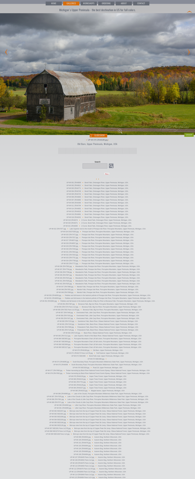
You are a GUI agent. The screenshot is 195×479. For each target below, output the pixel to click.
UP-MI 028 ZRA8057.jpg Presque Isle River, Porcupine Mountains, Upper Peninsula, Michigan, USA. (97, 243)
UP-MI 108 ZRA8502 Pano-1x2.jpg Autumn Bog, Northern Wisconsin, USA (97, 460)
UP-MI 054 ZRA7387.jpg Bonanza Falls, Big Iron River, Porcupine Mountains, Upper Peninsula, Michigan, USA (97, 304)
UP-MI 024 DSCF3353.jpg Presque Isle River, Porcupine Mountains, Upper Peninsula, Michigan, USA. (97, 232)
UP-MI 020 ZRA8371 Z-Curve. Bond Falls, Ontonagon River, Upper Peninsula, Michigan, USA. (97, 223)
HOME (53, 3)
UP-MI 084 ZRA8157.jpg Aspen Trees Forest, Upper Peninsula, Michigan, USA (97, 388)
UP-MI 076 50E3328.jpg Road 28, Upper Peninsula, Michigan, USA (97, 368)
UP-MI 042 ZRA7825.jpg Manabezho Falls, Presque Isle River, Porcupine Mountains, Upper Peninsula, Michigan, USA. (97, 284)
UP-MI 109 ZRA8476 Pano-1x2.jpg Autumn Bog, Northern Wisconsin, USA (97, 463)
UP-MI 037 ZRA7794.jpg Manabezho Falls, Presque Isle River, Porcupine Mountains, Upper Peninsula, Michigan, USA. (97, 269)
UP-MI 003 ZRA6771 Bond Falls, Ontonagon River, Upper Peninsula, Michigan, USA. (97, 188)
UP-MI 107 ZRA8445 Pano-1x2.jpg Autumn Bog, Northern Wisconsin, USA (97, 457)
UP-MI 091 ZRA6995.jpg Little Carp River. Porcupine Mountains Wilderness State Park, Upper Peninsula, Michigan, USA (97, 408)
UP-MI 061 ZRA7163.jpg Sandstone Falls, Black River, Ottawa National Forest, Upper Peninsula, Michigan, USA (97, 324)
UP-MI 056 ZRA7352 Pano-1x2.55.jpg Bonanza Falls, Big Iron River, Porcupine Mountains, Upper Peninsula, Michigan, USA (97, 310)
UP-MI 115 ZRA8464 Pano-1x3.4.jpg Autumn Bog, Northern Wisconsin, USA (97, 478)
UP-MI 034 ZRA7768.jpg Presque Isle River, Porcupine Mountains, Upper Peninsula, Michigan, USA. (97, 261)
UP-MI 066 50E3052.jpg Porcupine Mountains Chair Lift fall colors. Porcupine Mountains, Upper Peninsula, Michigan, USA (97, 339)
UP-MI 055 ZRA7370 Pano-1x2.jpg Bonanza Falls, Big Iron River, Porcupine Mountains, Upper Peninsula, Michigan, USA (97, 307)
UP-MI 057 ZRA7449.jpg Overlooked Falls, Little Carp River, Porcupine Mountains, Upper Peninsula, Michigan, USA (97, 313)
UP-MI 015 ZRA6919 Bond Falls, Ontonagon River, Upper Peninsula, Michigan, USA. (97, 211)
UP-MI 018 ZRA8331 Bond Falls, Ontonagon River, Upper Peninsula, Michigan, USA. (97, 217)
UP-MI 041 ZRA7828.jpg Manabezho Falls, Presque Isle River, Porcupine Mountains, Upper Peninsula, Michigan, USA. (97, 281)
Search (97, 162)
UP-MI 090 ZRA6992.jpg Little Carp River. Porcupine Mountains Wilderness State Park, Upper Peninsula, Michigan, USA (97, 405)
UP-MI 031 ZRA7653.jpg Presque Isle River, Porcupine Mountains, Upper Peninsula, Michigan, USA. (97, 252)
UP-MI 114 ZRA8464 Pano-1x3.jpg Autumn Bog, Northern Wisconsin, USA (97, 475)
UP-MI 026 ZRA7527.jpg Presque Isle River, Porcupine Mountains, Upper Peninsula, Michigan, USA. (97, 237)
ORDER (189, 135)
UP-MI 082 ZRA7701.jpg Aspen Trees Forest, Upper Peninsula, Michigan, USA (97, 382)
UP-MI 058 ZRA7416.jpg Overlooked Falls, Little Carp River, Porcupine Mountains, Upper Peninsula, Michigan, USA (97, 316)
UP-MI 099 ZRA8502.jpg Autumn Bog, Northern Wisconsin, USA (97, 437)
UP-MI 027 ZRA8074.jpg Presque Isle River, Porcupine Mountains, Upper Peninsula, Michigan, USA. (97, 240)
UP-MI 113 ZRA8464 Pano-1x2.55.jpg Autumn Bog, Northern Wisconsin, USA (97, 472)
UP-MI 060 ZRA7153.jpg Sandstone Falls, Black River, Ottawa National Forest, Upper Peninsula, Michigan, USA (97, 321)
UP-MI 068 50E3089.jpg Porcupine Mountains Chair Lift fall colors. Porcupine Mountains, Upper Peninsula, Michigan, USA (97, 344)
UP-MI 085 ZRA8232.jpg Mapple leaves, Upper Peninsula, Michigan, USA (97, 391)
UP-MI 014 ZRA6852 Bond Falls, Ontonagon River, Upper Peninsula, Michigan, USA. (97, 209)
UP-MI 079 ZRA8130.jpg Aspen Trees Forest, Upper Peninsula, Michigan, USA (97, 376)
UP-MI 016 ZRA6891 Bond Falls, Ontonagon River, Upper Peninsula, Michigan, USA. (97, 214)
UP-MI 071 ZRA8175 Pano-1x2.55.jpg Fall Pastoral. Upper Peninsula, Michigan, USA (98, 353)
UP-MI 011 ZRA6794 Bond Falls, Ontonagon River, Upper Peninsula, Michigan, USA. (97, 206)
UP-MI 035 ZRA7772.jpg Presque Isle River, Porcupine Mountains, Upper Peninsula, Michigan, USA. (97, 263)
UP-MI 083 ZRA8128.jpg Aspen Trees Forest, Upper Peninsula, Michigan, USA (97, 385)
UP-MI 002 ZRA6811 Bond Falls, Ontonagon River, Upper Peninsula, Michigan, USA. (97, 185)
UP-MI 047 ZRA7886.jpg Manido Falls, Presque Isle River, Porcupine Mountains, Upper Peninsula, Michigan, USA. (97, 287)
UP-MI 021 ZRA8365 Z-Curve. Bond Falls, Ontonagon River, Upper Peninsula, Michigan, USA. (97, 226)
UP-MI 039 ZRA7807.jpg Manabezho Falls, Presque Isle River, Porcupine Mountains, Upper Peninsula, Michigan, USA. (97, 275)
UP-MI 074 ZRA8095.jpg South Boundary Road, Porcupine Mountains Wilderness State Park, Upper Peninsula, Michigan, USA (97, 362)
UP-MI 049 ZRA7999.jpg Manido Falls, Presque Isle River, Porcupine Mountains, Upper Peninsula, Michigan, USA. (97, 292)
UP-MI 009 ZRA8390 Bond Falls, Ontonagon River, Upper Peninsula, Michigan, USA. (97, 203)
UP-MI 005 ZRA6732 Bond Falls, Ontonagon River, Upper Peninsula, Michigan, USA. (97, 194)
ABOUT (124, 3)
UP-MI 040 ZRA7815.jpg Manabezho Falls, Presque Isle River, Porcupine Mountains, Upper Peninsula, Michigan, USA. (97, 278)
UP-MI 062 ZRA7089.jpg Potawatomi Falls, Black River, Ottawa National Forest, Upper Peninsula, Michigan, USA (97, 327)
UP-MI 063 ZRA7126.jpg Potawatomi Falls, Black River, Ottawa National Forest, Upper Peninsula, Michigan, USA (97, 330)
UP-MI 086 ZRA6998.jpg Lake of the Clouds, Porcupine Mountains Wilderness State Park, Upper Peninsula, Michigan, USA (97, 394)
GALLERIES (71, 3)
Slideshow (99, 135)
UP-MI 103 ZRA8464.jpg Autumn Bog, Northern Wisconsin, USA (97, 446)
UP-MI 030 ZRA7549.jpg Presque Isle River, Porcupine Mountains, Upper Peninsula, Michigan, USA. (97, 249)
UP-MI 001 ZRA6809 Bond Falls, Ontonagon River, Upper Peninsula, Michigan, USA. (97, 183)
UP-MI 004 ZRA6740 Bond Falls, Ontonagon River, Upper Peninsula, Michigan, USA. (97, 191)
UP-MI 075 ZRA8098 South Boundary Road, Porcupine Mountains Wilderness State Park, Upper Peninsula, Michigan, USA (97, 365)
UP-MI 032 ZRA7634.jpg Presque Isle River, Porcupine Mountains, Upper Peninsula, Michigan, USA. (97, 255)
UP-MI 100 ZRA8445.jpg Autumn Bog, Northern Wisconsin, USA (97, 440)
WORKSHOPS (89, 3)
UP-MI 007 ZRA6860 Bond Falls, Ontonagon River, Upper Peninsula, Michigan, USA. (97, 200)
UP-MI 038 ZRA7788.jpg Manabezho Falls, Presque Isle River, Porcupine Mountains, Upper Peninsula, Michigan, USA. (97, 272)
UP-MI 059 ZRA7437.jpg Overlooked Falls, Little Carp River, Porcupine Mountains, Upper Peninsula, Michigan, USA (97, 318)
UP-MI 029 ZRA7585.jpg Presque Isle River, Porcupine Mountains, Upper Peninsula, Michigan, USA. (97, 246)
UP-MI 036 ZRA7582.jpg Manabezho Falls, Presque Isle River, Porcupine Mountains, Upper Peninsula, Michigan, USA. (97, 266)
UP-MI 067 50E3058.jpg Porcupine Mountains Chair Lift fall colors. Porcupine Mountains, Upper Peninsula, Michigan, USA (97, 342)
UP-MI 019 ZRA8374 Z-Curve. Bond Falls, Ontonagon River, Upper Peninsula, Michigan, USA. (97, 220)
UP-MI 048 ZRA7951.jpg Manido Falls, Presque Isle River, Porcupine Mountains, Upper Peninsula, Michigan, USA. (97, 290)
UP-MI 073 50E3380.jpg (97, 359)
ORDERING (106, 3)
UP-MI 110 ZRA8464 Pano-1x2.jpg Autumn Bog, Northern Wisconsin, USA (97, 466)
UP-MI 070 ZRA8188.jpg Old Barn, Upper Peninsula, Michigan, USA (97, 350)
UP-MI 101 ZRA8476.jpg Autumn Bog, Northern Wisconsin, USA (97, 443)
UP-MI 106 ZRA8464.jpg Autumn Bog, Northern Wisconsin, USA (97, 454)
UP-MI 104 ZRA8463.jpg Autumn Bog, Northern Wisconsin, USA (97, 449)
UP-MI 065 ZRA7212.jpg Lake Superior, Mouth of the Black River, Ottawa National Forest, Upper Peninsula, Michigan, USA (97, 336)
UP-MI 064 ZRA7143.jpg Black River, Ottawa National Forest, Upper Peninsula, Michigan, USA (97, 333)
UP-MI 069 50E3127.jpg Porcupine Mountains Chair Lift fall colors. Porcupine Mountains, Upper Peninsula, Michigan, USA (97, 347)
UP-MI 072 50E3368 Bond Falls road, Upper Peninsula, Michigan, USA (97, 356)
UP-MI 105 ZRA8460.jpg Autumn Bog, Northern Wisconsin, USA (97, 452)
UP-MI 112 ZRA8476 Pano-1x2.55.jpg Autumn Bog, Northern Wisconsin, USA (97, 469)
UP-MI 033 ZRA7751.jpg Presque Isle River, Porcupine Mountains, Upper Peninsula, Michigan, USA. (97, 258)
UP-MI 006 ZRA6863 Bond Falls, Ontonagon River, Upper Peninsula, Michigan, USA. (97, 197)
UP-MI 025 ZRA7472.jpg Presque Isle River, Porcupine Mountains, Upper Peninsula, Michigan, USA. (97, 235)
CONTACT (141, 3)
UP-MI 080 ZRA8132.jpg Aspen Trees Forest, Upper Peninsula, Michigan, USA (97, 379)
